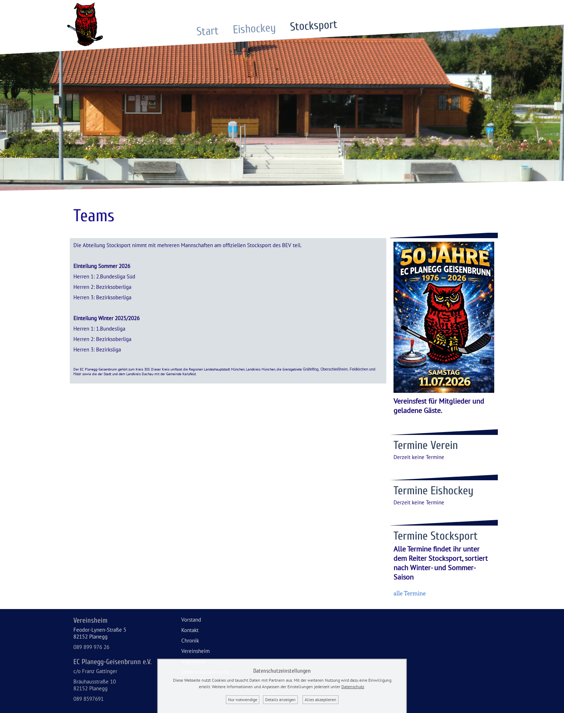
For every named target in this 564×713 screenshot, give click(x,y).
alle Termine (410, 593)
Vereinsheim (195, 651)
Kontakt (190, 630)
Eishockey (254, 28)
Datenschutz (352, 686)
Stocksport (313, 25)
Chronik (190, 640)
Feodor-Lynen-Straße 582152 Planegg (99, 633)
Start (207, 31)
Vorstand (191, 619)
